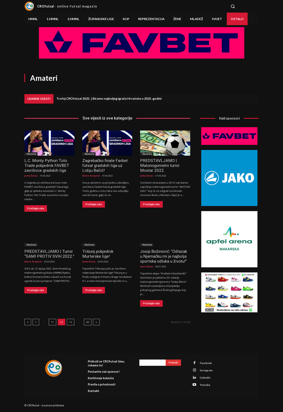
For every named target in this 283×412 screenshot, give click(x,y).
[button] (242, 6)
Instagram (206, 370)
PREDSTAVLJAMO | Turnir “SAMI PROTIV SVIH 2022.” (49, 254)
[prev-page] (27, 322)
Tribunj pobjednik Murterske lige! (97, 254)
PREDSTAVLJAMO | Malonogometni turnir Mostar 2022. (160, 165)
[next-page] (96, 322)
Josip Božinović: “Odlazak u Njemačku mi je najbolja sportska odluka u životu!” (163, 256)
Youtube (205, 384)
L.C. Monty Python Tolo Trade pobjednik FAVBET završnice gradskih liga (46, 165)
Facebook (206, 363)
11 (52, 322)
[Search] (173, 363)
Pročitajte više (35, 208)
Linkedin (205, 377)
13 (70, 322)
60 (87, 322)
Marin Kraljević (91, 175)
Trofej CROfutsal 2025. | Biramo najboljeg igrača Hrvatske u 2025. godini (109, 98)
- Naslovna (31, 154)
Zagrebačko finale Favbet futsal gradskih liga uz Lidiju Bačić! (105, 165)
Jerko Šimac (31, 175)
